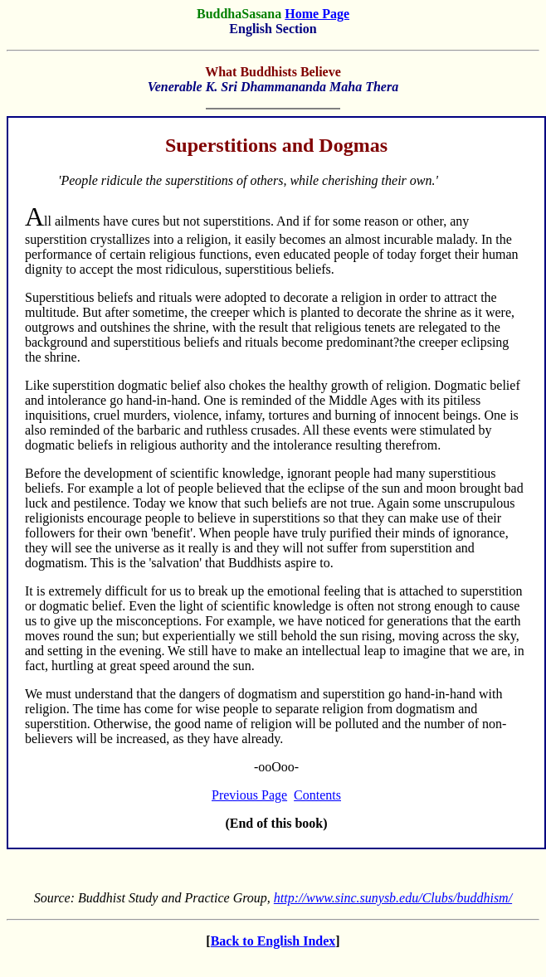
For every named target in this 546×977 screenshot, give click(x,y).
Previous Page (249, 795)
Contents (317, 795)
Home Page (317, 14)
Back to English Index (273, 941)
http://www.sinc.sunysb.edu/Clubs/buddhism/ (393, 898)
